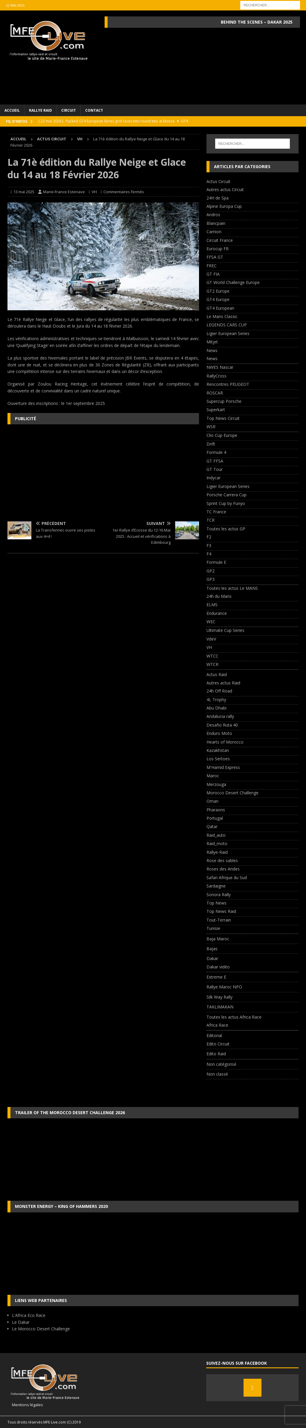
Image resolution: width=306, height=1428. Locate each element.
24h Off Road (219, 691)
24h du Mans (219, 596)
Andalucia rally (220, 716)
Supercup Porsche (223, 401)
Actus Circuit (51, 139)
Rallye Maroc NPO (224, 987)
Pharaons (215, 810)
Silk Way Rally (219, 997)
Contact (94, 110)
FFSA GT (214, 257)
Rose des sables (222, 860)
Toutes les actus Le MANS (232, 588)
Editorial (214, 1035)
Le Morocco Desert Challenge (41, 1329)
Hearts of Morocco (225, 742)
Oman (212, 801)
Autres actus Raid (223, 683)
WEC (210, 621)
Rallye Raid (40, 110)
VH (94, 191)
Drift (210, 444)
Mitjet (212, 342)
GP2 (210, 571)
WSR (210, 426)
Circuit (68, 110)
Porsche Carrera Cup (226, 495)
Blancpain (215, 223)
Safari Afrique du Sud (226, 877)
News (212, 350)
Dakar (212, 958)
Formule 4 (216, 452)
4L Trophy (216, 699)
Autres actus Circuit (225, 189)
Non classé (217, 1074)
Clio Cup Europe (221, 435)
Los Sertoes (218, 758)
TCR (210, 520)
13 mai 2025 (23, 191)
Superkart (215, 409)
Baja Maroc (217, 939)
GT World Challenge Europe (233, 282)
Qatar (212, 826)
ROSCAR (214, 393)
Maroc (212, 776)
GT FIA (213, 274)
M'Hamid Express (223, 767)
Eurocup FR (217, 248)
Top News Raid (221, 911)
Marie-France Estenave (64, 191)
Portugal (214, 818)
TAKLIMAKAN (219, 1007)
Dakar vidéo (218, 967)
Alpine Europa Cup (224, 206)
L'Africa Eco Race (28, 1315)
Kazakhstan (217, 750)
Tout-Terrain (218, 920)
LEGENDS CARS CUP (226, 325)
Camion (213, 231)
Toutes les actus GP (225, 529)
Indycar (213, 477)
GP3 (210, 579)
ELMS (212, 604)
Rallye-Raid (217, 852)
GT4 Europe (218, 299)
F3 (208, 545)
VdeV (211, 639)
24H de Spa (217, 198)
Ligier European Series (228, 333)
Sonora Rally (218, 894)
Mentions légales (25, 1404)
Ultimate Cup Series (225, 630)
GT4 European (220, 308)
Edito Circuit (218, 1044)
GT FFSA (214, 461)
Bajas (212, 948)
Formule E (216, 562)
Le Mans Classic (222, 316)
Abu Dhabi (216, 708)
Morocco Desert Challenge (232, 793)
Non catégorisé (221, 1064)
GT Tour (214, 469)
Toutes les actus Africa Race (233, 1017)
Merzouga (216, 784)
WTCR (212, 664)
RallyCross (216, 376)
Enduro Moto (219, 733)
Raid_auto (216, 835)
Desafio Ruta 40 (222, 725)
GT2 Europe (218, 291)
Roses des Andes (223, 869)
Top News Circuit (223, 418)
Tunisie (213, 928)
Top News (216, 903)
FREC (211, 265)
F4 (208, 554)
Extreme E (216, 977)
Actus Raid (216, 674)
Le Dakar (21, 1322)
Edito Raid (216, 1054)
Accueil (12, 110)
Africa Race (217, 1025)
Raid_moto (216, 843)
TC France (216, 512)
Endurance (216, 613)
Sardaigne (216, 886)
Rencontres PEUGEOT (227, 384)
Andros (213, 214)
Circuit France (219, 240)
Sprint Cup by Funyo (225, 503)
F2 (208, 537)
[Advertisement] (103, 472)
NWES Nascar (219, 367)
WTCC (212, 656)
